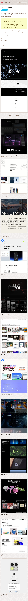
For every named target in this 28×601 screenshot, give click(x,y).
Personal (3, 196)
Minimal (6, 38)
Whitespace (20, 32)
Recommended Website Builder (6, 156)
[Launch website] (7, 195)
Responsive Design (9, 32)
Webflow (2, 240)
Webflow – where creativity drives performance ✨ (12, 155)
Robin (2, 275)
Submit (14, 116)
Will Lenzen (3, 195)
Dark (8, 42)
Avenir (6, 40)
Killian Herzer (4, 314)
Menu (5, 2)
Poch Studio (4, 514)
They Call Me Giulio (5, 434)
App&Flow (3, 594)
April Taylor (3, 235)
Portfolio (6, 35)
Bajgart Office (4, 554)
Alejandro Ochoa (4, 354)
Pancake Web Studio (5, 394)
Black (6, 42)
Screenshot (5, 10)
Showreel (15, 32)
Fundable (3, 474)
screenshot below (8, 24)
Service (7, 236)
